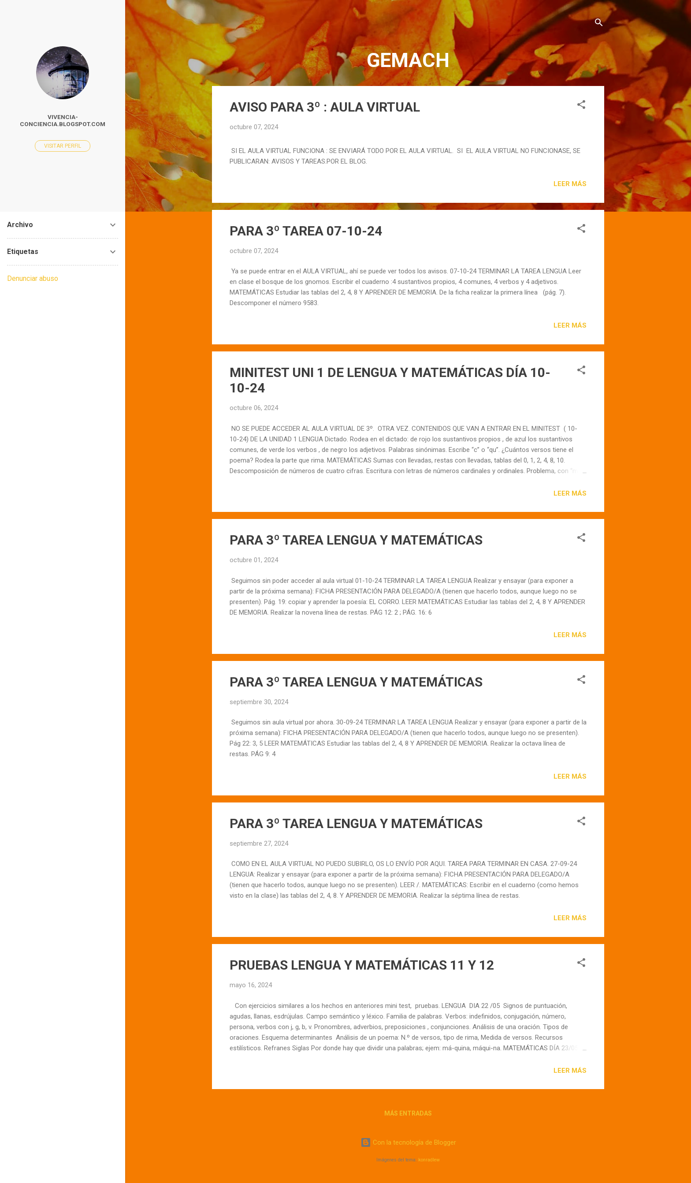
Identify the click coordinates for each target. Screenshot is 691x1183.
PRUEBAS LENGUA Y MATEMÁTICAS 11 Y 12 (362, 965)
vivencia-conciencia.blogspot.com (62, 120)
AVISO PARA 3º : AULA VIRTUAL (325, 107)
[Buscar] (599, 24)
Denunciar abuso (32, 278)
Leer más (570, 184)
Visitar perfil (62, 146)
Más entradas (408, 1113)
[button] (581, 106)
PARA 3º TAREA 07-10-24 (306, 231)
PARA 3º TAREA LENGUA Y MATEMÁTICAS (356, 540)
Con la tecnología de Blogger (408, 1142)
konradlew (429, 1160)
